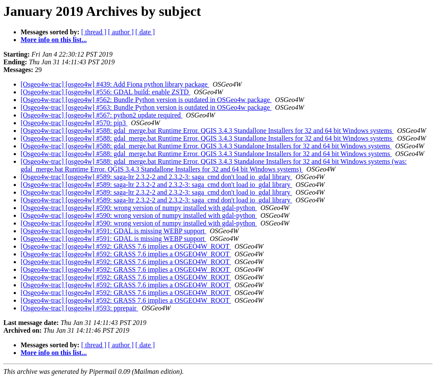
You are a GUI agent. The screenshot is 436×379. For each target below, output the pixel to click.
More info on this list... (54, 39)
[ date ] (145, 32)
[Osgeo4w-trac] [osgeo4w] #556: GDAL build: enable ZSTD (105, 92)
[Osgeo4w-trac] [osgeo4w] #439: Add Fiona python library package (115, 84)
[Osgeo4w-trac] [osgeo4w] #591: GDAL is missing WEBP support (113, 231)
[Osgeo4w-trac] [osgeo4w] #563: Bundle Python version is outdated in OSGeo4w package (146, 107)
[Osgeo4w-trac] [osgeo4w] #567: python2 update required (102, 115)
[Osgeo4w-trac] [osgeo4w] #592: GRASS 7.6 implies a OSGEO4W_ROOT (126, 246)
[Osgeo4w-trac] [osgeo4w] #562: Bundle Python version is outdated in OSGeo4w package (146, 99)
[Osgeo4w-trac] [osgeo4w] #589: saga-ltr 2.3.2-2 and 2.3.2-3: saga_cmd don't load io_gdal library (156, 176)
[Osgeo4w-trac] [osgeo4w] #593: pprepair (79, 308)
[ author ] (121, 32)
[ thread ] (94, 32)
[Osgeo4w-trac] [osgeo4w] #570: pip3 (74, 122)
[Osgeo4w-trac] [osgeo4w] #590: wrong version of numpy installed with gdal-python (139, 207)
